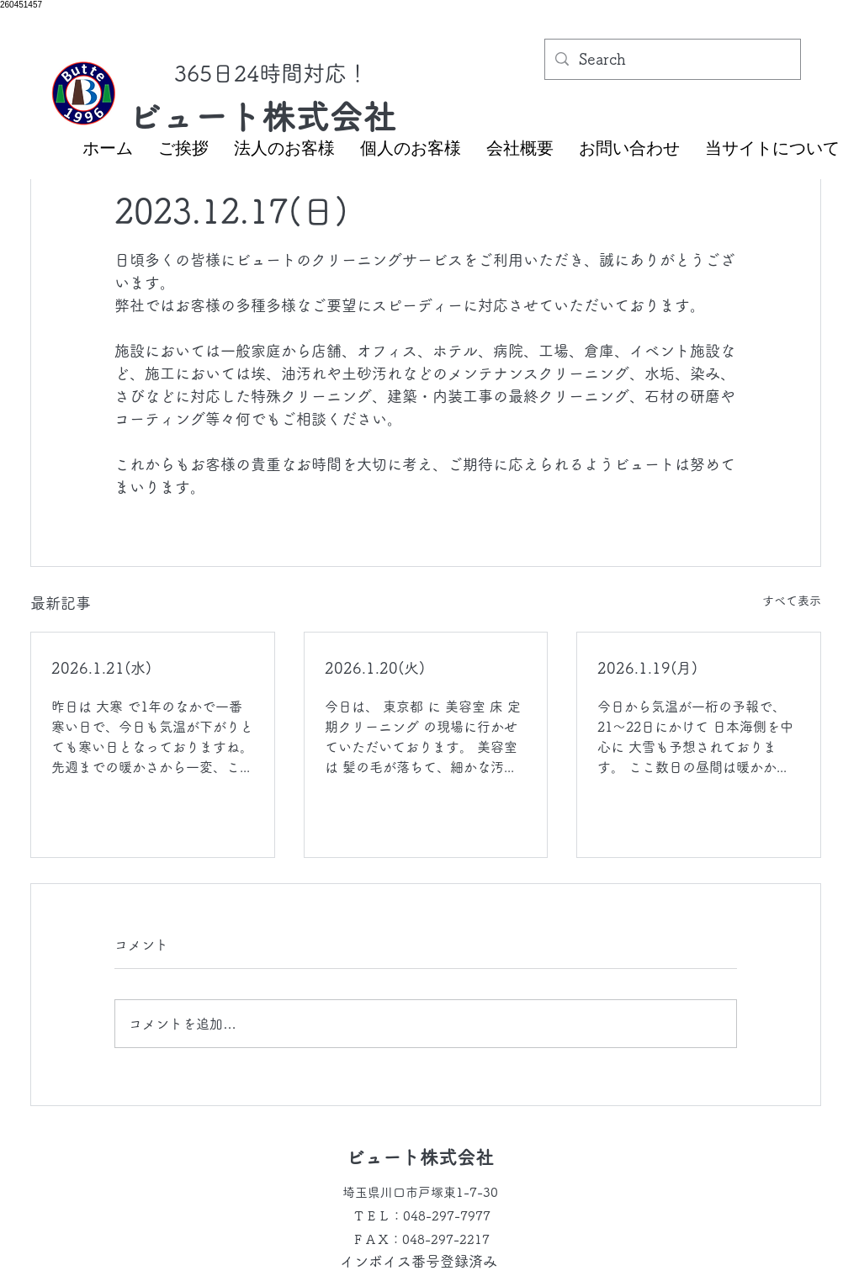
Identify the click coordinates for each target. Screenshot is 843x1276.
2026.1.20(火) (375, 667)
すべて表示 (791, 600)
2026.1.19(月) (647, 667)
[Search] (672, 60)
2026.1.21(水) (101, 667)
